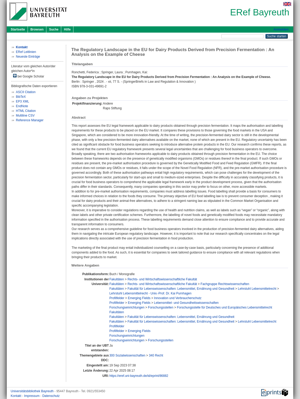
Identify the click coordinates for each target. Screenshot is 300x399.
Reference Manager (29, 120)
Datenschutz (51, 396)
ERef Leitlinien (26, 52)
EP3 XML (22, 101)
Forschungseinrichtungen (127, 307)
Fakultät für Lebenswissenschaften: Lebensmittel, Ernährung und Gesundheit (181, 289)
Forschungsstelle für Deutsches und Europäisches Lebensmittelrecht (224, 307)
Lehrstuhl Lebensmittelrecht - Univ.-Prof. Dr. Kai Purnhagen (150, 293)
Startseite (18, 29)
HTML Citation (26, 111)
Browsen (37, 29)
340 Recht (156, 355)
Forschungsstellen (160, 307)
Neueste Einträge (28, 56)
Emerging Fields (139, 298)
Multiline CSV (25, 115)
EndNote (22, 106)
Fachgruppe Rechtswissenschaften (225, 284)
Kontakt (16, 396)
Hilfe (67, 29)
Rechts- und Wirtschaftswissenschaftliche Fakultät (162, 279)
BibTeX (21, 97)
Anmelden (281, 29)
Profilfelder (116, 298)
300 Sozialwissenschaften (127, 355)
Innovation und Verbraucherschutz (177, 298)
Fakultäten (116, 279)
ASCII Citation (25, 92)
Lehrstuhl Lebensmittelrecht (257, 289)
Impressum (32, 396)
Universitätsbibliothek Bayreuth (32, 391)
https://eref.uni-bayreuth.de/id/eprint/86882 (138, 376)
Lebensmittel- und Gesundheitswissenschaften (186, 303)
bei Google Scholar (28, 76)
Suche (53, 29)
